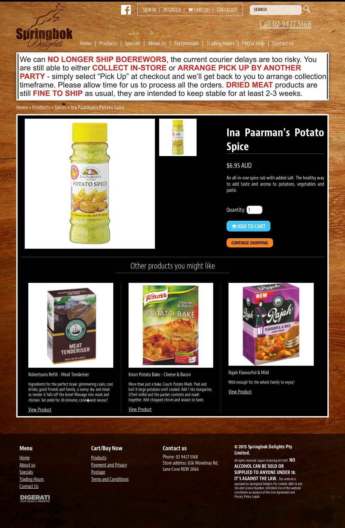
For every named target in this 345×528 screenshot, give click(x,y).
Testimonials (186, 43)
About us (27, 465)
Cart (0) (199, 10)
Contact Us (283, 43)
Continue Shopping (249, 243)
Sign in (149, 10)
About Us (157, 43)
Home (85, 43)
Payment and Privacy (109, 465)
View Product (39, 410)
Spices (60, 107)
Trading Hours (220, 43)
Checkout (227, 10)
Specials (132, 43)
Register (172, 10)
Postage (98, 472)
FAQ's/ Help (253, 43)
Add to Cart (248, 226)
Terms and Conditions (110, 479)
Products (108, 43)
